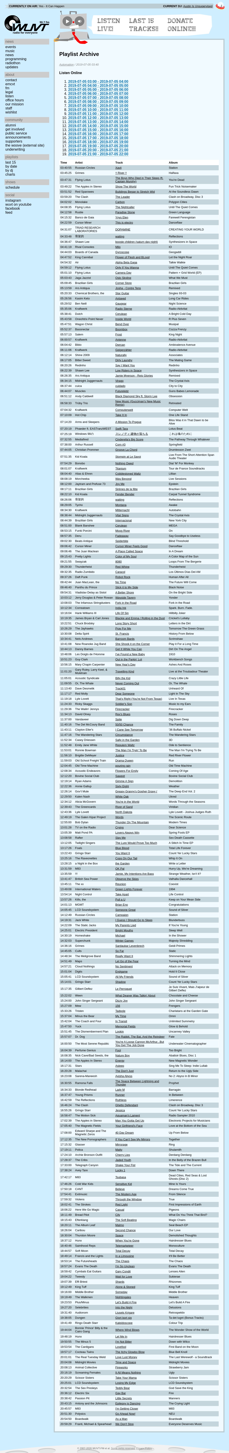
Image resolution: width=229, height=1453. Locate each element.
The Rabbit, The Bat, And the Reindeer (140, 1036)
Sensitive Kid (123, 1184)
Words (119, 817)
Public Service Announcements (18, 135)
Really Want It (124, 956)
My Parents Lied (125, 925)
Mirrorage (121, 1144)
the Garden (122, 863)
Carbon (120, 202)
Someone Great (125, 909)
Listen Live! (109, 25)
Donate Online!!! (182, 25)
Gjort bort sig (123, 1317)
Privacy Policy (144, 1448)
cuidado (120, 386)
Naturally (121, 355)
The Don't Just (124, 1071)
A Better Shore (124, 592)
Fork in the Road (126, 602)
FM (7, 88)
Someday (121, 1292)
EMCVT (10, 84)
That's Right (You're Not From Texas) (138, 698)
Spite (118, 719)
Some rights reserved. (123, 1448)
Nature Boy (122, 1055)
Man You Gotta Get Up (129, 1120)
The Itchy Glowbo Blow (130, 1352)
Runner (120, 1095)
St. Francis (122, 633)
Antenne (120, 339)
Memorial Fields (125, 1026)
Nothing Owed (124, 463)
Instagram (13, 200)
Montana (121, 505)
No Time (120, 582)
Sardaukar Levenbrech (129, 945)
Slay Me (120, 837)
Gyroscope (122, 252)
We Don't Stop (124, 1424)
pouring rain (123, 765)
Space (119, 1235)
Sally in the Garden (127, 740)
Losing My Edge (125, 1383)
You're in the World (127, 801)
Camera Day (123, 272)
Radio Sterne (123, 308)
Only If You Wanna (127, 267)
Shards (120, 1281)
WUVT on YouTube (18, 204)
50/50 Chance (124, 724)
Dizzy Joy (121, 1000)
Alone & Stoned (125, 1287)
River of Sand (124, 807)
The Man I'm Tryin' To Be (131, 750)
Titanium (120, 468)
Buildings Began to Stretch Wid (135, 191)
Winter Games (124, 940)
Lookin (119, 1031)
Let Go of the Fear (127, 961)
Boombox (121, 329)
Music (10, 51)
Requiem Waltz (125, 745)
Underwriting (15, 149)
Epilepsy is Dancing (127, 1403)
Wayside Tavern (125, 597)
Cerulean (121, 314)
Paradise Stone (125, 212)
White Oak (122, 796)
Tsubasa (120, 1177)
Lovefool (120, 1346)
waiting (119, 236)
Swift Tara (121, 428)
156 (117, 1005)
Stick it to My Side (126, 587)
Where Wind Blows (127, 1329)
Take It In (121, 415)
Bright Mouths (124, 930)
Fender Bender (124, 494)
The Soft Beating (126, 1220)
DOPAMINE (122, 229)
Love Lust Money (126, 1357)
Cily (117, 1214)
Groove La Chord (126, 449)
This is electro (124, 222)
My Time (120, 1016)
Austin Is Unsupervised (197, 6)
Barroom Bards (125, 638)
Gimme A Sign (124, 781)
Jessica (120, 1110)
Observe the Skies (127, 879)
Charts (10, 174)
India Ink (120, 608)
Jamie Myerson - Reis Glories (134, 375)
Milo (118, 247)
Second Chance (125, 1230)
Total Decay (122, 1250)
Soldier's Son (123, 704)
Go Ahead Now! (125, 1413)
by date (11, 166)
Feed (8, 212)
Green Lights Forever (128, 889)
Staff (8, 108)
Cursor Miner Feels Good (131, 546)
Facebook (12, 208)
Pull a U (120, 899)
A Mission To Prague (128, 422)
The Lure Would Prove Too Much (136, 843)
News (9, 55)
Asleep (119, 1065)
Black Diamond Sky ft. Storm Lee (136, 396)
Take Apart (122, 894)
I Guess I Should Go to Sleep (134, 920)
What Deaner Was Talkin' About (135, 995)
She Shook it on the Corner (132, 644)
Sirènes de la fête (126, 489)
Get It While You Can (128, 649)
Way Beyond (123, 478)
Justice (119, 755)
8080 (118, 561)
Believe (120, 1189)
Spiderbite (121, 541)
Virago (119, 380)
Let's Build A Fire (126, 1302)
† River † (121, 173)
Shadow (120, 982)
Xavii (118, 167)
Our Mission (14, 104)
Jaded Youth (123, 1160)
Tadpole (120, 1011)
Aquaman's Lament (127, 1115)
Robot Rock (122, 577)
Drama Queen (124, 760)
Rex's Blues (122, 714)
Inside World (123, 319)
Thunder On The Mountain (132, 822)
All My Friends (124, 976)
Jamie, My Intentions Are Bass (134, 873)
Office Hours (14, 100)
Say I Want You (125, 365)
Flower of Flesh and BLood (132, 257)
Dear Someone (125, 693)
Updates (11, 67)
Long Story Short (126, 623)
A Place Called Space (129, 551)
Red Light (121, 1204)
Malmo (119, 1225)
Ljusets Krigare (124, 1312)
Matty (118, 1149)
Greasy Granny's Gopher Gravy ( (136, 791)
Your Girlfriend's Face (129, 1125)
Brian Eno (121, 904)
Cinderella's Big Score (129, 439)
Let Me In (121, 1336)
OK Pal (120, 868)
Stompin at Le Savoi (128, 456)
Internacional (123, 520)
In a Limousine (124, 1256)
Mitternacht (122, 510)
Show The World (125, 186)
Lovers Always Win (127, 832)
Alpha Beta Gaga (126, 262)
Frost (118, 334)
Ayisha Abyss (123, 1076)
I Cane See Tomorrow (129, 729)
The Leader (122, 196)
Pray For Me (123, 628)
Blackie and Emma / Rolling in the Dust (140, 618)
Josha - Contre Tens (128, 288)
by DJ (9, 170)
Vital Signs (122, 515)
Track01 (120, 688)
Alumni (10, 125)
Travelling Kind (124, 671)
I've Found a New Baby (130, 654)
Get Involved (14, 129)
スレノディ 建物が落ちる (131, 433)
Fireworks (121, 1367)
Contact (11, 80)
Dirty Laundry (123, 360)
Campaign (121, 915)
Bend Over (122, 324)
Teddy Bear (122, 1388)
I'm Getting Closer (126, 1408)
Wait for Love (123, 1276)
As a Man (121, 1419)
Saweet (120, 776)
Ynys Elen (121, 217)
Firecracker (122, 709)
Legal (9, 92)
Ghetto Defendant (126, 1105)
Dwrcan (120, 344)
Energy (120, 1060)
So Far (119, 951)
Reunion (120, 884)
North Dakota (123, 812)
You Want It (122, 853)
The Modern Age (126, 1194)
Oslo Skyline (123, 278)
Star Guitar (122, 293)
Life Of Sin (122, 613)
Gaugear (121, 303)
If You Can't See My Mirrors (132, 1139)
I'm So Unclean (125, 1266)
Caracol (120, 572)
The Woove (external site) (24, 145)
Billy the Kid (122, 678)
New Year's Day (125, 664)
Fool (118, 1050)
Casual (119, 1209)
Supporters (13, 141)
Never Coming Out (127, 683)
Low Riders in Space (128, 370)
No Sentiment (124, 966)
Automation (66, 64)
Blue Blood (122, 848)
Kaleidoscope (124, 1323)
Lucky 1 (120, 1170)
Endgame (121, 971)
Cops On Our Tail (126, 858)
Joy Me (120, 484)
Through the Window (128, 1199)
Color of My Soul (126, 556)
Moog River (122, 530)
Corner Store (123, 283)
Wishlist (11, 112)
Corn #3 (120, 444)
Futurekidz (122, 391)
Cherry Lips (122, 1154)
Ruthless (121, 1100)
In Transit (121, 1021)
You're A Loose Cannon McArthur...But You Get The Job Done (139, 1043)
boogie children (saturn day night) (136, 241)
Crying (119, 827)
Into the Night (123, 1307)
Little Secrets (123, 1398)
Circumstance (124, 734)
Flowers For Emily (126, 770)
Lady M (120, 1089)
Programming (15, 59)
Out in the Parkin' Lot (128, 659)
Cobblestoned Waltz (128, 473)
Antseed (120, 298)
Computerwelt (124, 410)
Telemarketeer (124, 1245)
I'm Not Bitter (123, 1341)
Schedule (12, 187)
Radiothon (12, 63)
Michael (120, 935)
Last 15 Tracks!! (144, 25)
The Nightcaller (125, 207)
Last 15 (10, 162)
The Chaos (122, 1261)
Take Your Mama (126, 1377)
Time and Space (125, 1362)
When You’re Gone (127, 1240)
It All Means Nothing (128, 1372)
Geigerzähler (123, 350)
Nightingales (123, 1297)
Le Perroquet (123, 988)
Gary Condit (123, 1271)
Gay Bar (120, 1393)
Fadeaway (122, 536)
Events (10, 47)
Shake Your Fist (125, 1165)
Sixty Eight (122, 786)
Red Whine (122, 566)
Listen (9, 96)
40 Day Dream (124, 1132)
